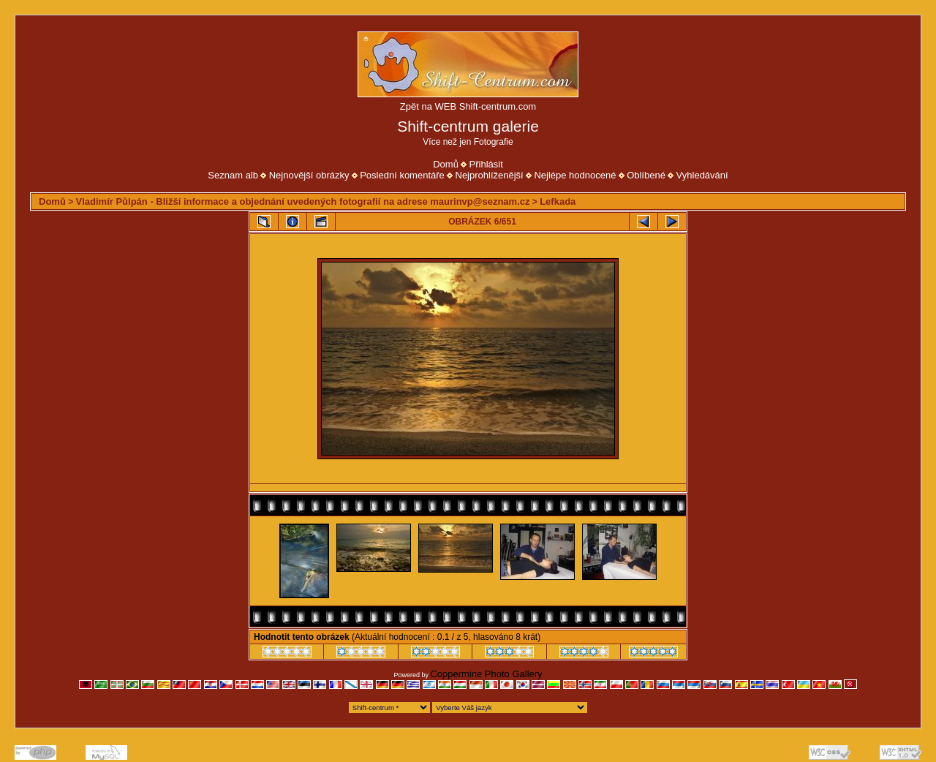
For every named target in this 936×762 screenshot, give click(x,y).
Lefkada (557, 201)
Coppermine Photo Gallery (486, 673)
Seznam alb (233, 175)
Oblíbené (646, 175)
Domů (445, 164)
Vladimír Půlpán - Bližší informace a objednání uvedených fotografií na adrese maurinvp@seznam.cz (303, 201)
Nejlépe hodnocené (575, 175)
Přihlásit (486, 164)
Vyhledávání (702, 175)
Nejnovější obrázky (309, 175)
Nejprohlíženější (490, 175)
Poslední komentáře (402, 175)
